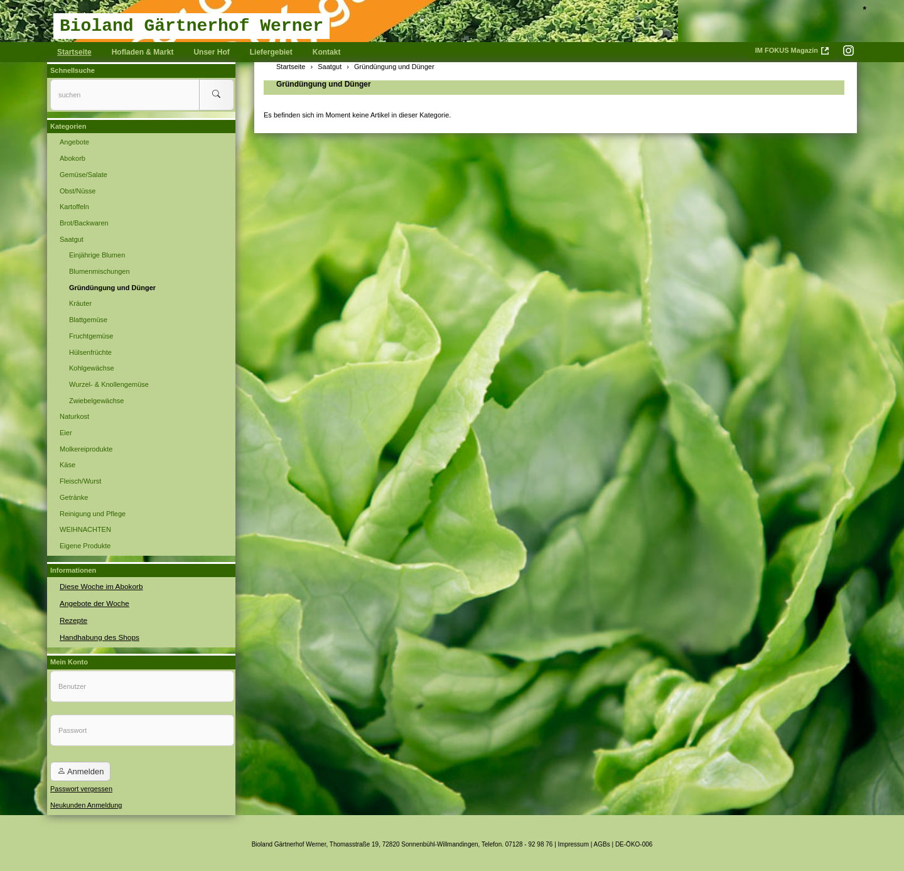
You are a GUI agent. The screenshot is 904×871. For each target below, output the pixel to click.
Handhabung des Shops (97, 635)
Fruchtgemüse (91, 336)
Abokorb (72, 158)
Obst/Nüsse (77, 191)
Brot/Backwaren (84, 223)
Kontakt (327, 52)
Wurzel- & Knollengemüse (109, 384)
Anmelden (80, 768)
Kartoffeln (74, 206)
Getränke (74, 497)
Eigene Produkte (85, 545)
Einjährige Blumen (97, 255)
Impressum (573, 841)
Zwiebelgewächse (96, 400)
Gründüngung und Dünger (323, 84)
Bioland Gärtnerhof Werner (191, 26)
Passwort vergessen (81, 785)
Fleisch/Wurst (80, 481)
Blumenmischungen (99, 271)
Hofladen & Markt (143, 52)
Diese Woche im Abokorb (98, 586)
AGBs (602, 841)
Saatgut (71, 239)
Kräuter (80, 303)
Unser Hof (211, 52)
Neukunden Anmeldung (86, 802)
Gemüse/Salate (83, 174)
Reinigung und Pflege (93, 513)
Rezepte (72, 618)
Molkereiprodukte (86, 449)
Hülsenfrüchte (90, 352)
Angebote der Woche (92, 602)
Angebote (74, 142)
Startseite (74, 52)
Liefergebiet (271, 52)
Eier (66, 432)
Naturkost (74, 416)
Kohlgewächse (91, 368)
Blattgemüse (88, 319)
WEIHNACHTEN (85, 529)
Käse (67, 464)
